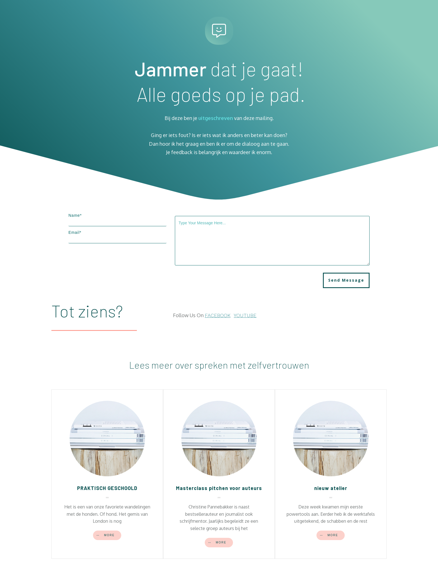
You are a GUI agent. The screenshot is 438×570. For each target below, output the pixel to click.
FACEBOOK (217, 315)
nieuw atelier (330, 488)
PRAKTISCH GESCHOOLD (107, 488)
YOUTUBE (245, 315)
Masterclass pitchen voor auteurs (219, 488)
